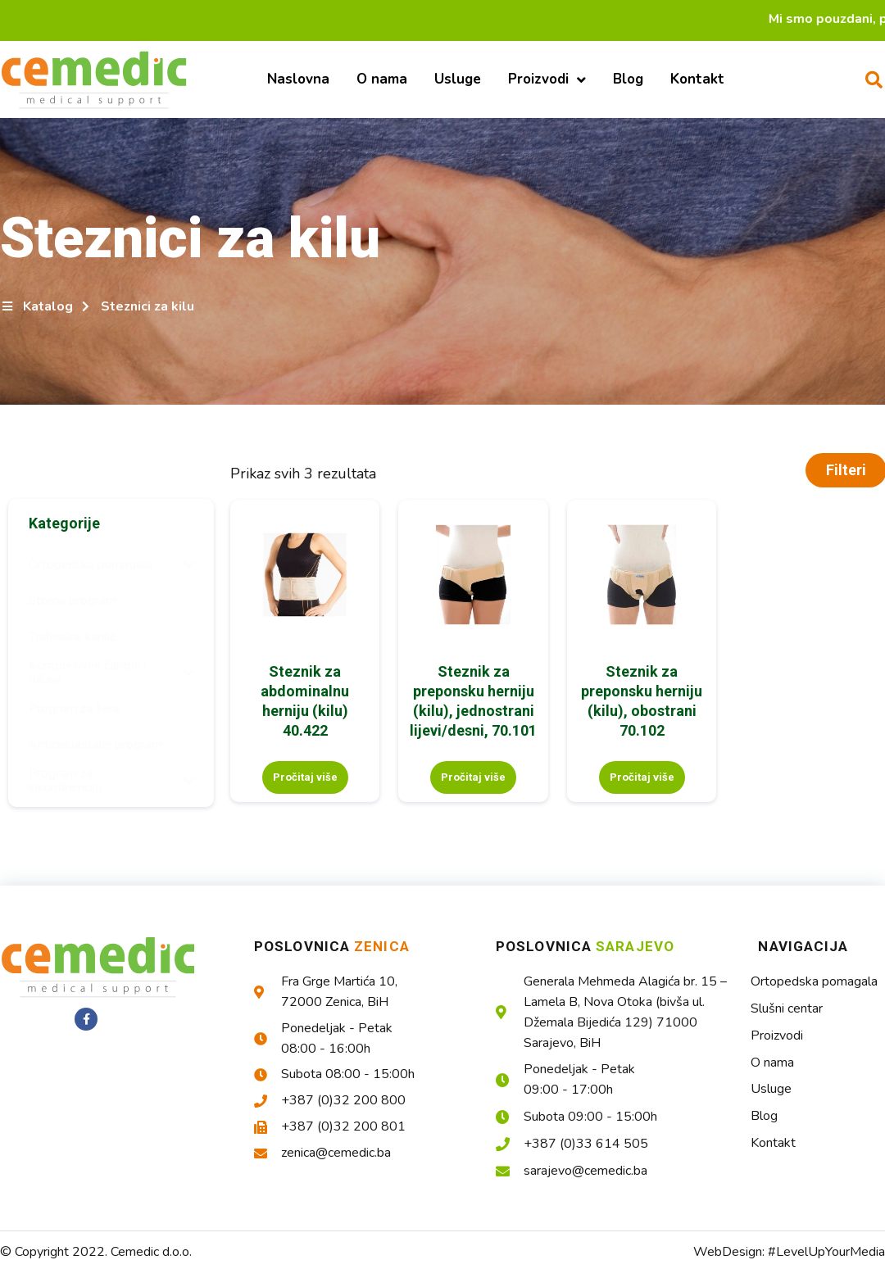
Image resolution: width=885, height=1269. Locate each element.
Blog (628, 79)
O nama (381, 79)
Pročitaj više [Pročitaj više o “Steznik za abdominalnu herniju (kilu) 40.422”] (305, 777)
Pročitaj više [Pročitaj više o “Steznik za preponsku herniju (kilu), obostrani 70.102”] (642, 777)
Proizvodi (547, 80)
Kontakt (697, 79)
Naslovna (298, 79)
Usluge (457, 79)
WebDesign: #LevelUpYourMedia (789, 1252)
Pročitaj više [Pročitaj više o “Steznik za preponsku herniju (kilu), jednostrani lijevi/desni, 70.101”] (473, 777)
